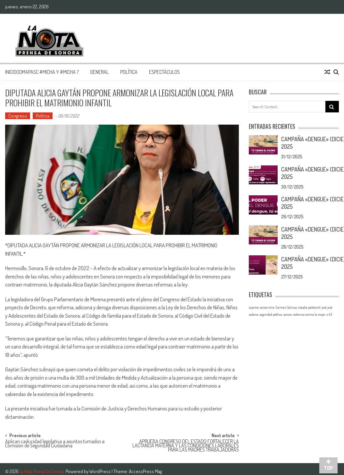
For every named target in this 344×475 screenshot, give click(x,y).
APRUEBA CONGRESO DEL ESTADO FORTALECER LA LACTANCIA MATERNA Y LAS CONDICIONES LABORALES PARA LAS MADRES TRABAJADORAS (185, 444)
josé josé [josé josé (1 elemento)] (327, 307)
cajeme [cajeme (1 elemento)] (254, 307)
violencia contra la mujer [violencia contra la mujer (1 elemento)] (309, 314)
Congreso (17, 116)
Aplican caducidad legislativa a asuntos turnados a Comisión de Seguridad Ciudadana (55, 444)
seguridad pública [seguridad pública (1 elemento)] (270, 314)
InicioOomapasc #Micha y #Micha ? (42, 72)
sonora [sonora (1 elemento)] (287, 314)
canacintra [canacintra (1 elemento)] (267, 307)
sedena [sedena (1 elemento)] (253, 314)
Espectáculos (164, 72)
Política (129, 72)
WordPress (100, 471)
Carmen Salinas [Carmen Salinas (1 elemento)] (286, 307)
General (99, 72)
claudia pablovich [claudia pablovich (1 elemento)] (309, 307)
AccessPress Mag (145, 471)
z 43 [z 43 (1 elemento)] (329, 314)
